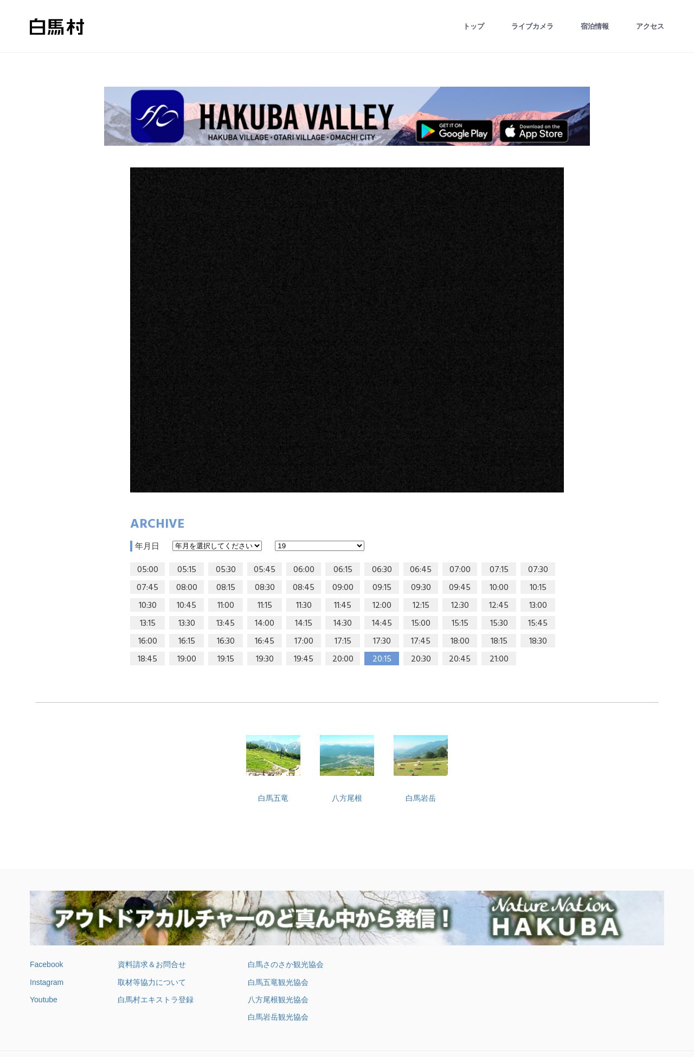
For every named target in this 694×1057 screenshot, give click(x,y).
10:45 (186, 606)
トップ (473, 26)
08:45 (303, 588)
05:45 (264, 570)
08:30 (265, 588)
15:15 (460, 624)
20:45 (460, 659)
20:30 (421, 659)
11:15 (265, 606)
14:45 (382, 624)
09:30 (421, 588)
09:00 (343, 588)
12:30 (460, 606)
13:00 (538, 606)
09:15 (381, 588)
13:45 (225, 624)
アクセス (650, 26)
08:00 (186, 588)
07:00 (460, 570)
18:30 (538, 641)
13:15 (148, 624)
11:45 (342, 606)
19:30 (265, 659)
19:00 (186, 659)
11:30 (304, 606)
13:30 (186, 624)
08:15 (225, 588)
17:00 (303, 641)
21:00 (499, 659)
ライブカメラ (532, 26)
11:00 (225, 606)
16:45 (264, 641)
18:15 (499, 641)
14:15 (303, 624)
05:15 (186, 570)
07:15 (499, 570)
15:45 (538, 624)
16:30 (226, 641)
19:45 (303, 659)
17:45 (420, 641)
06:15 (342, 570)
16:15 (186, 641)
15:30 (499, 624)
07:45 (147, 588)
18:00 (460, 641)
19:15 (225, 659)
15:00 (421, 624)
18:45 (147, 659)
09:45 (460, 588)
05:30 (226, 570)
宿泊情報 (595, 26)
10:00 (499, 588)
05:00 (147, 570)
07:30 (538, 570)
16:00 (147, 641)
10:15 (538, 588)
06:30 (382, 570)
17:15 (343, 641)
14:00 (264, 624)
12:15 (421, 606)
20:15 (381, 659)
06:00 (303, 570)
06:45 (421, 570)
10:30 (148, 606)
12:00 (381, 606)
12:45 (499, 606)
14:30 (342, 624)
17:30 (382, 641)
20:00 (343, 659)
